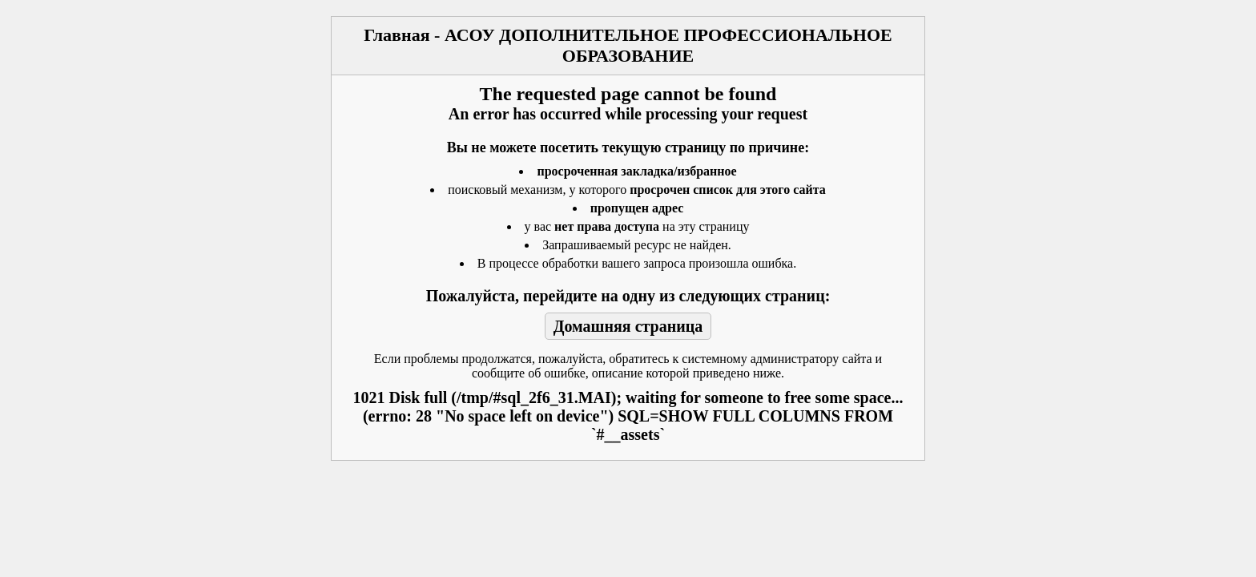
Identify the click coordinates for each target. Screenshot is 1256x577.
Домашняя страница (628, 326)
